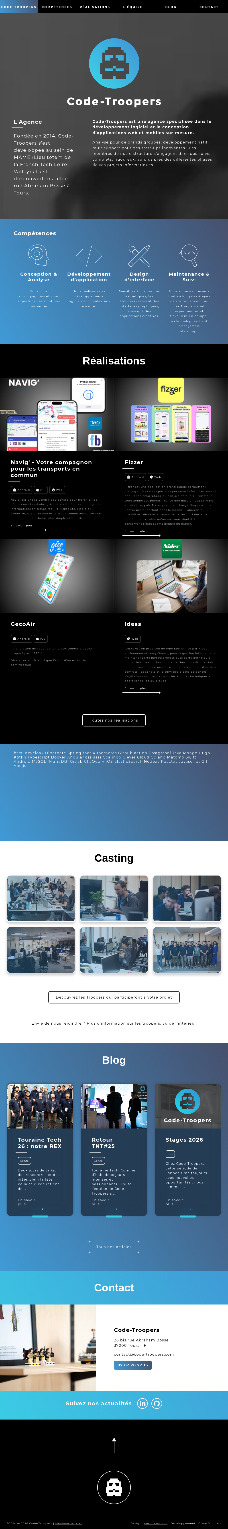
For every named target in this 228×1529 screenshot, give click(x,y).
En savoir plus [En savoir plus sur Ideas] (142, 690)
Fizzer (134, 462)
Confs (24, 1160)
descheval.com (155, 1523)
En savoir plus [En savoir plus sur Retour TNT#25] (104, 1203)
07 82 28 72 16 (133, 1365)
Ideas (133, 624)
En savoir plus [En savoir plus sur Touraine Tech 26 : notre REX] (30, 1203)
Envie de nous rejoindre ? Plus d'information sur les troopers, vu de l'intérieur (114, 1023)
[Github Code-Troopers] (156, 1403)
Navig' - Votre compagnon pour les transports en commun (51, 468)
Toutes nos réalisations (114, 720)
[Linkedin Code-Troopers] (142, 1403)
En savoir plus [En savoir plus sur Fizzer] (142, 533)
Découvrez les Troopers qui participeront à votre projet (114, 997)
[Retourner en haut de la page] (114, 1445)
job (170, 1154)
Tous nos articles (114, 1247)
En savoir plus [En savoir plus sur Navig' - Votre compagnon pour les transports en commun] (28, 527)
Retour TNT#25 (103, 1143)
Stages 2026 (184, 1140)
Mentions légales (68, 1523)
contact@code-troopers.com (144, 1354)
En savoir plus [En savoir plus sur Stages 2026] (178, 1203)
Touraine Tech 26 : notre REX (40, 1143)
